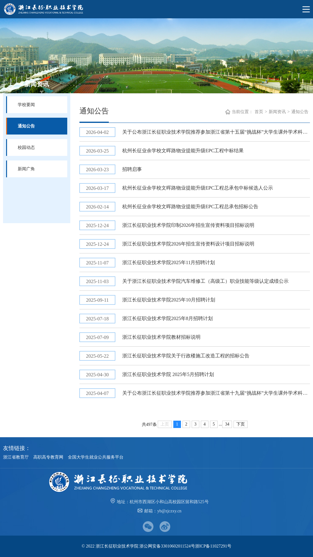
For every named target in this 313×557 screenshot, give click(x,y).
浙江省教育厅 (16, 457)
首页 (259, 111)
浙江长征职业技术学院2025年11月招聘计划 (168, 262)
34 (227, 424)
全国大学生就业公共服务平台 (95, 457)
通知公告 (26, 126)
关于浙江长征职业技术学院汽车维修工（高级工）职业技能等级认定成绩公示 (205, 281)
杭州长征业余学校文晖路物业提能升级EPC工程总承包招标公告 (190, 206)
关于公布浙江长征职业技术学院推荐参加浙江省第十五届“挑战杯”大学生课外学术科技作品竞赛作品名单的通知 (216, 132)
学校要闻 (26, 104)
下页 (240, 424)
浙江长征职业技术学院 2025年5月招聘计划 (168, 374)
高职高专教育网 (48, 457)
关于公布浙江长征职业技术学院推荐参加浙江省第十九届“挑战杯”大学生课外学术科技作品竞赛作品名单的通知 (216, 393)
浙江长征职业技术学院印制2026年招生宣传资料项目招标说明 (188, 225)
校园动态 (26, 147)
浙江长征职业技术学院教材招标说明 (161, 337)
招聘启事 (132, 169)
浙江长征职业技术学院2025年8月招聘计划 (167, 318)
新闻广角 (26, 169)
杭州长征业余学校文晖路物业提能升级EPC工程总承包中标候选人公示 (197, 187)
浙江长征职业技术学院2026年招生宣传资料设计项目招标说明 (188, 243)
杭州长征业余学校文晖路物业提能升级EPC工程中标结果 (183, 150)
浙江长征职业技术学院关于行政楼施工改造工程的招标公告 (185, 355)
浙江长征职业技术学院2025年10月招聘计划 (168, 299)
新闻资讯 (277, 111)
